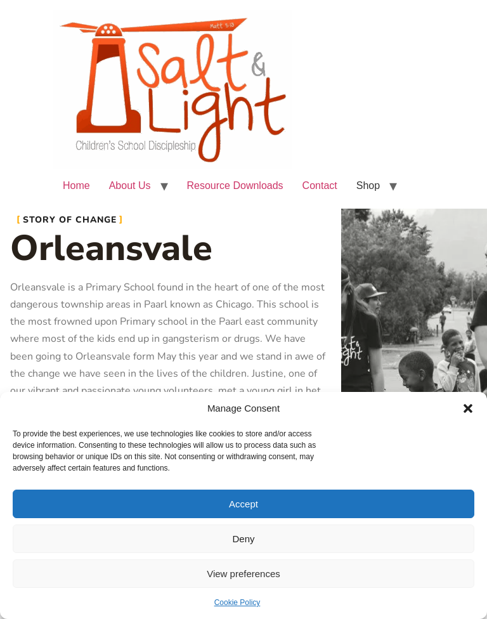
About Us (130, 185)
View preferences (243, 573)
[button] (468, 408)
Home (76, 185)
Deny (243, 538)
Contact (319, 185)
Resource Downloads (235, 185)
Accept (243, 503)
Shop (368, 185)
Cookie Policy (237, 602)
